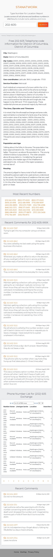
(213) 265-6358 (37, 210)
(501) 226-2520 (11, 210)
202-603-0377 (12, 525)
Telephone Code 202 (14, 35)
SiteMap (23, 552)
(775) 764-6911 (10, 215)
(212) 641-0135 (10, 200)
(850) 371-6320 (24, 200)
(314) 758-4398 (39, 205)
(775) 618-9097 (38, 203)
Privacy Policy (33, 552)
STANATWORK (26, 7)
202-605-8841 (12, 241)
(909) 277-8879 (25, 212)
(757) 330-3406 (39, 212)
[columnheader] (6, 406)
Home (4, 35)
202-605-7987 (12, 228)
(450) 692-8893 (11, 205)
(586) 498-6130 (11, 212)
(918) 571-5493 (24, 207)
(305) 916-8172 (23, 215)
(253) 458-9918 (24, 203)
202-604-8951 (12, 494)
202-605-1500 (12, 280)
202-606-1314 (12, 505)
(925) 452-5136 (24, 210)
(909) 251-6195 (10, 203)
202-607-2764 (12, 538)
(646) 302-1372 (11, 207)
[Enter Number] (20, 24)
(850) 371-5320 (38, 200)
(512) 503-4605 (37, 207)
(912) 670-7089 (25, 205)
